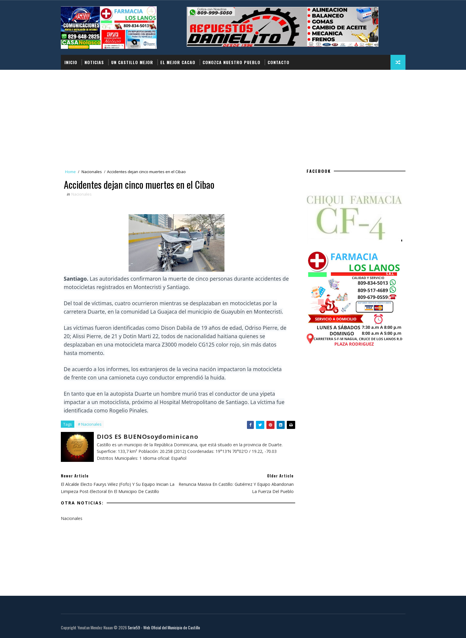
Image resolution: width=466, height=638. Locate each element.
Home (70, 171)
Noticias (94, 62)
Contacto (278, 62)
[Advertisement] (233, 115)
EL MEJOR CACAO (177, 62)
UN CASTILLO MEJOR (132, 62)
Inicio (70, 62)
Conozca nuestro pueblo (231, 62)
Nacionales (92, 171)
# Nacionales (90, 424)
